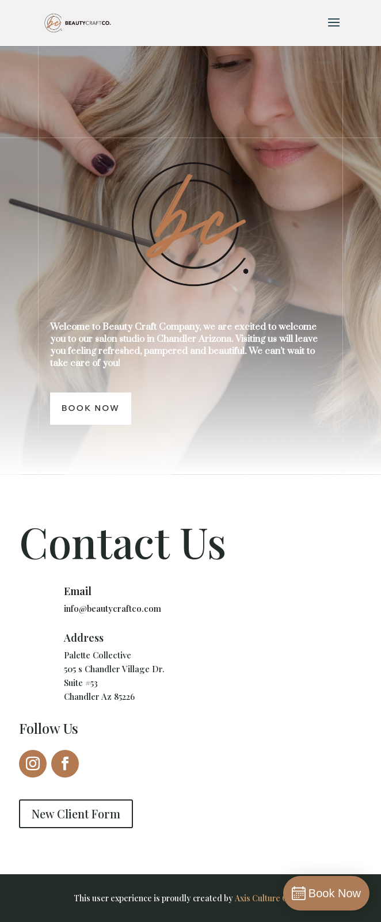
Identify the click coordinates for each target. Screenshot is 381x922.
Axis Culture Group (270, 898)
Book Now (91, 408)
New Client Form (76, 813)
